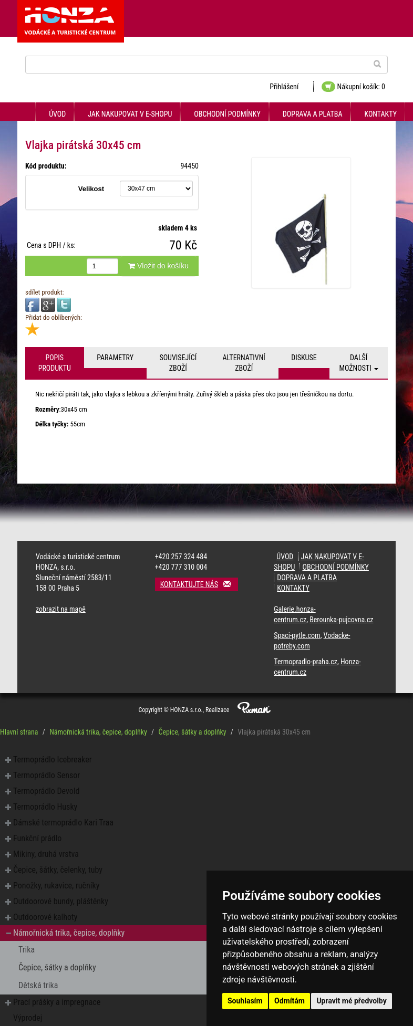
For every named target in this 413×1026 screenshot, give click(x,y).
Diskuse (303, 357)
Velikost (91, 189)
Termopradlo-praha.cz (305, 661)
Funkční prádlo (37, 838)
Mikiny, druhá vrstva (46, 854)
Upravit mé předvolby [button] (351, 1001)
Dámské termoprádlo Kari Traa (63, 823)
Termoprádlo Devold (46, 791)
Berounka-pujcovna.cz (341, 619)
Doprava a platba (313, 114)
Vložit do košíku (158, 265)
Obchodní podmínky (227, 114)
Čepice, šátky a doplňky (192, 732)
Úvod (57, 114)
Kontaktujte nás (199, 584)
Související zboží (178, 362)
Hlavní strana (19, 732)
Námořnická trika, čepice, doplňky (98, 732)
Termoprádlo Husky (45, 807)
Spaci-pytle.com (297, 635)
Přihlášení (284, 86)
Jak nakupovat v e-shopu (130, 114)
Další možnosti (358, 362)
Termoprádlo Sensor (46, 775)
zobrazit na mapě (61, 609)
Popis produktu (54, 362)
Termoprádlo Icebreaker (52, 760)
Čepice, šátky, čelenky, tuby (57, 870)
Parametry (115, 357)
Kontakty (380, 114)
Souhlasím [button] (245, 1001)
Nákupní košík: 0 (353, 86)
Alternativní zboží (244, 362)
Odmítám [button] (289, 1001)
